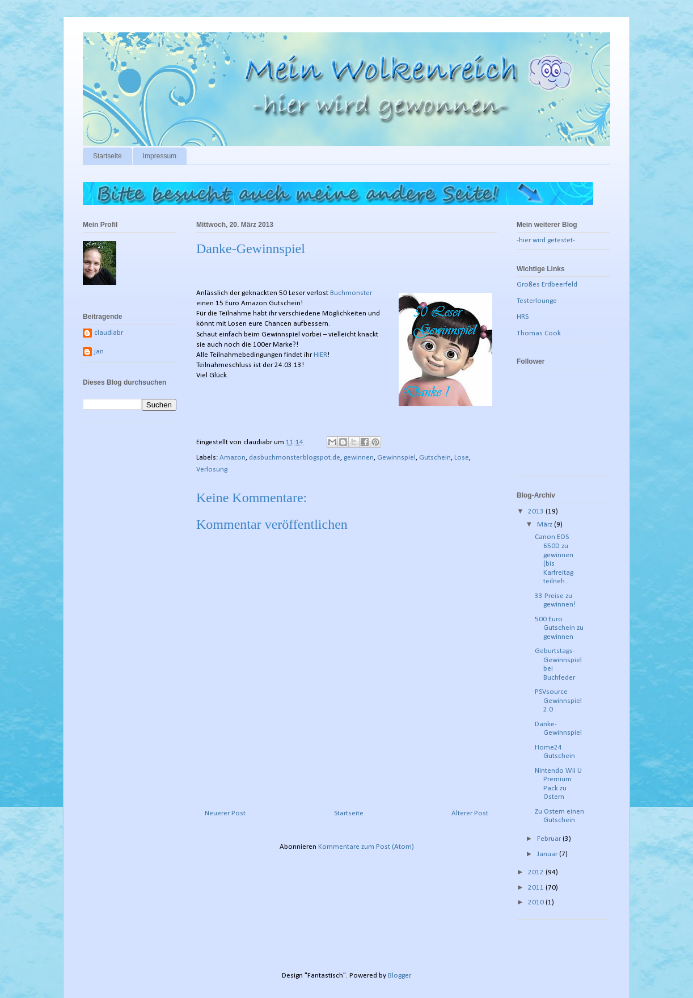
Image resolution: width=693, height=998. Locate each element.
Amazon (232, 457)
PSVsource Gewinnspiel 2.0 (558, 700)
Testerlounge (537, 301)
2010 (537, 902)
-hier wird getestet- (546, 240)
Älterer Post (469, 813)
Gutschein (435, 457)
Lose (461, 457)
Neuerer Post (225, 813)
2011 (537, 887)
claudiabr (108, 332)
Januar (548, 854)
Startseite (107, 156)
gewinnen (359, 457)
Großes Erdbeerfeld (547, 284)
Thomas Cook (539, 333)
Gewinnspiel (396, 457)
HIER (320, 355)
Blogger (399, 975)
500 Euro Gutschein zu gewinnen (559, 628)
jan (99, 351)
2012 (537, 872)
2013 (537, 511)
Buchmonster (351, 293)
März (545, 524)
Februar (550, 839)
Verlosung (211, 469)
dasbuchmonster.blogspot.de (294, 457)
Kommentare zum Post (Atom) (366, 846)
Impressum (159, 156)
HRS (523, 317)
